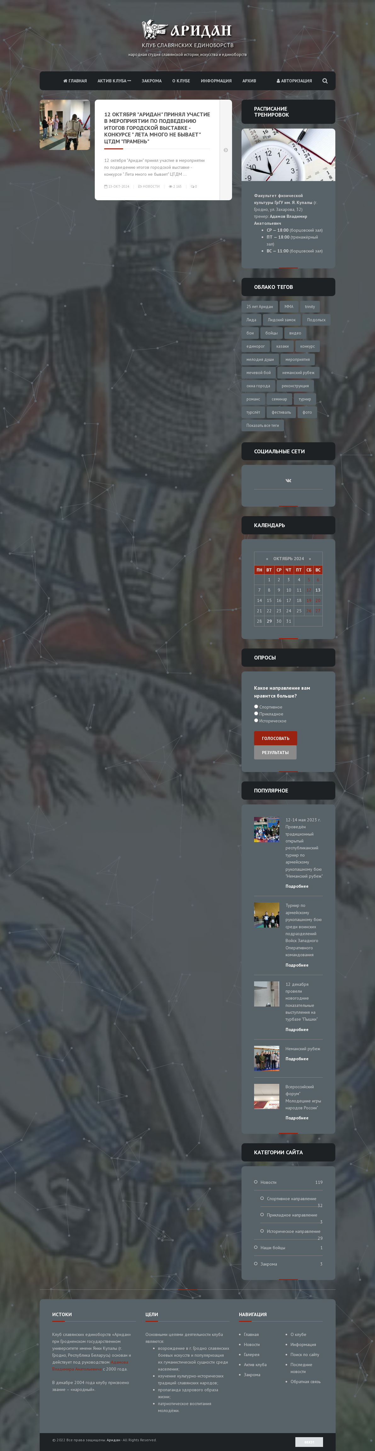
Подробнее (297, 886)
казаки (282, 346)
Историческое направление (294, 1231)
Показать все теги (263, 425)
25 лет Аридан (260, 306)
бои (250, 333)
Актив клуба (114, 81)
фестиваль (281, 412)
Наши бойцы (273, 1247)
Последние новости (301, 1368)
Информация (216, 81)
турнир (305, 399)
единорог (256, 346)
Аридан (113, 1439)
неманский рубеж (298, 372)
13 (318, 590)
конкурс (307, 346)
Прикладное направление (292, 1215)
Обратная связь (306, 1381)
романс (253, 399)
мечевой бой (259, 372)
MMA (289, 306)
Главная (75, 81)
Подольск (316, 320)
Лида (251, 320)
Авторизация (294, 81)
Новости (151, 186)
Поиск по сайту (305, 1354)
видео (295, 333)
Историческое (272, 721)
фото (307, 412)
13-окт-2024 (116, 186)
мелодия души (260, 359)
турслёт (253, 412)
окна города (258, 386)
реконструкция (295, 386)
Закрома (152, 81)
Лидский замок (282, 320)
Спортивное (270, 707)
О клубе (181, 81)
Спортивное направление (291, 1198)
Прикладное (270, 714)
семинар (279, 399)
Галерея (251, 1354)
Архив (249, 81)
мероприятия (298, 359)
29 (269, 621)
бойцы (271, 333)
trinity (310, 306)
